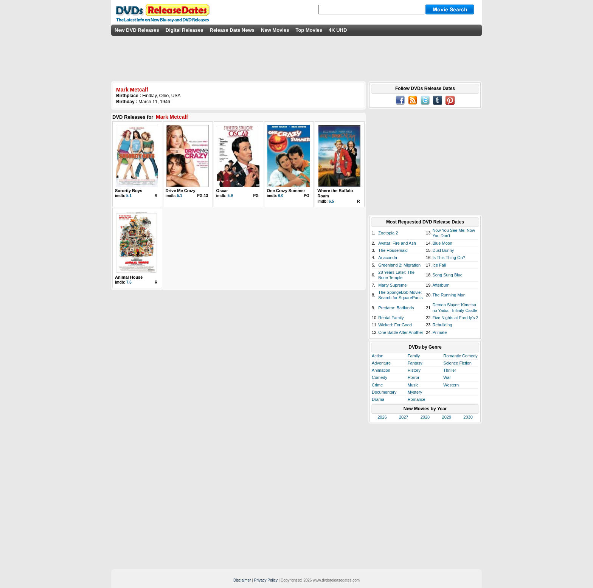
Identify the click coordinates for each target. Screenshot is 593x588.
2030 (467, 417)
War (447, 377)
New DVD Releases (137, 30)
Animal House (129, 277)
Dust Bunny (443, 250)
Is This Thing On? (448, 257)
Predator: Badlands (396, 308)
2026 (382, 417)
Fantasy (415, 363)
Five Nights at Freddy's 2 (455, 317)
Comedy (379, 377)
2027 (403, 417)
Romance (416, 399)
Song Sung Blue (447, 275)
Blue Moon (442, 243)
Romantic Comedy (460, 356)
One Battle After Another (400, 332)
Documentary (384, 392)
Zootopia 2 (388, 233)
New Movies (275, 30)
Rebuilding (442, 325)
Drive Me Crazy (181, 190)
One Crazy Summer (286, 190)
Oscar (222, 190)
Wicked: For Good (395, 325)
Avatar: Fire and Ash (397, 243)
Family (414, 356)
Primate (439, 332)
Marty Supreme (392, 285)
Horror (413, 377)
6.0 (280, 196)
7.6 (129, 282)
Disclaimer (242, 580)
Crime (377, 385)
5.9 (230, 196)
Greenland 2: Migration (399, 265)
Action (377, 356)
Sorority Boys (128, 190)
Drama (378, 399)
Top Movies (308, 30)
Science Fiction (457, 363)
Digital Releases (184, 30)
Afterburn (440, 285)
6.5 (331, 201)
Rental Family (391, 317)
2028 (425, 417)
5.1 (129, 196)
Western (451, 385)
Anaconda (387, 257)
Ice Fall (439, 265)
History (414, 370)
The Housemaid (393, 250)
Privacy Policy (266, 580)
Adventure (381, 363)
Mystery (415, 392)
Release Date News (232, 30)
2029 (446, 417)
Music (413, 385)
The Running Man (448, 295)
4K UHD (338, 30)
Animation (381, 370)
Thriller (449, 370)
